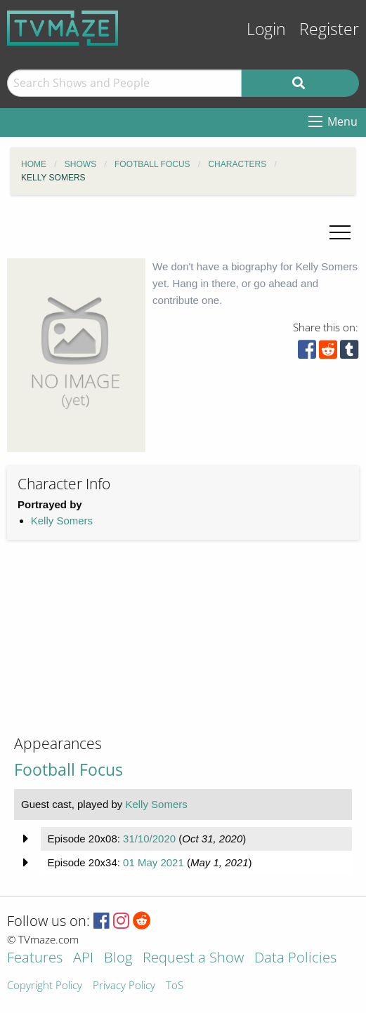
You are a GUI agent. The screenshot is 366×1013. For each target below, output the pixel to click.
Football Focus (68, 770)
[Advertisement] (112, 648)
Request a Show (193, 959)
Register (329, 29)
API (83, 959)
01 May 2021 (153, 862)
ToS (174, 986)
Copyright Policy (44, 986)
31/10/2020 (149, 839)
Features (35, 959)
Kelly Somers (62, 521)
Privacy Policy (124, 986)
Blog (118, 959)
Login (266, 29)
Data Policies (295, 959)
